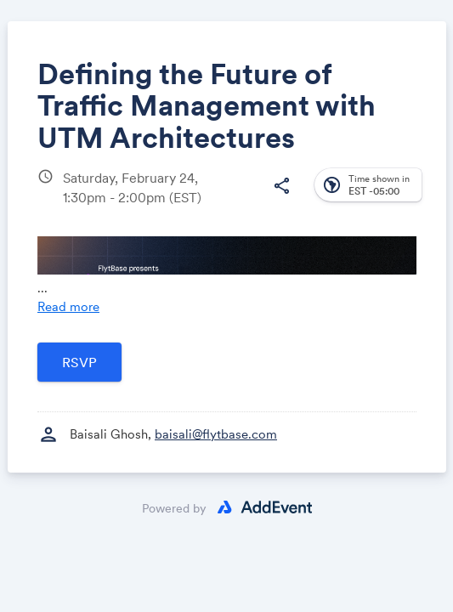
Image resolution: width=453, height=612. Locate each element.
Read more (68, 306)
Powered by (174, 508)
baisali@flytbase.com (216, 434)
